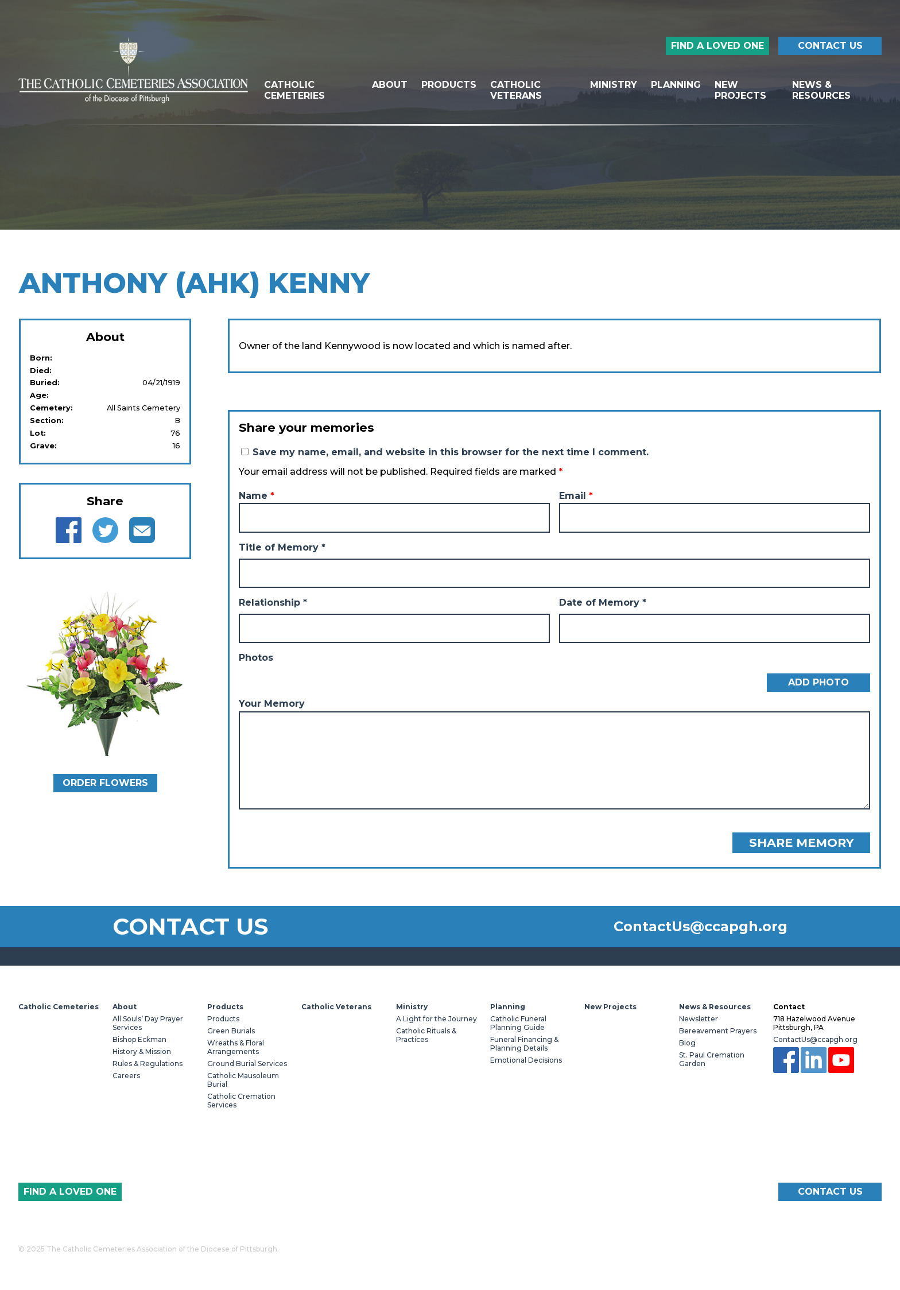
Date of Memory (602, 602)
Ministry (613, 84)
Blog (687, 1043)
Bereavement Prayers (718, 1030)
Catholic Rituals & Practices (426, 1035)
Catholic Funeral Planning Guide (518, 1023)
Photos (256, 657)
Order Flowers (105, 782)
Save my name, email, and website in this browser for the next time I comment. (451, 452)
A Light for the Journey (436, 1018)
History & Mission (142, 1051)
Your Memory (272, 703)
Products (448, 84)
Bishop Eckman (139, 1039)
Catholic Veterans (516, 90)
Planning (676, 84)
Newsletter (698, 1018)
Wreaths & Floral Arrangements (235, 1047)
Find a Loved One (717, 45)
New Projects (740, 90)
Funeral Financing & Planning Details (524, 1043)
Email (576, 495)
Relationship (273, 602)
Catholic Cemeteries (294, 90)
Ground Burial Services (247, 1063)
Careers (126, 1075)
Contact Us (830, 45)
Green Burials (231, 1030)
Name (256, 495)
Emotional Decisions (526, 1060)
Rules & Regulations (148, 1063)
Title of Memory (282, 547)
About (390, 84)
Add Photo (818, 682)
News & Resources (821, 90)
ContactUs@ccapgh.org (701, 926)
